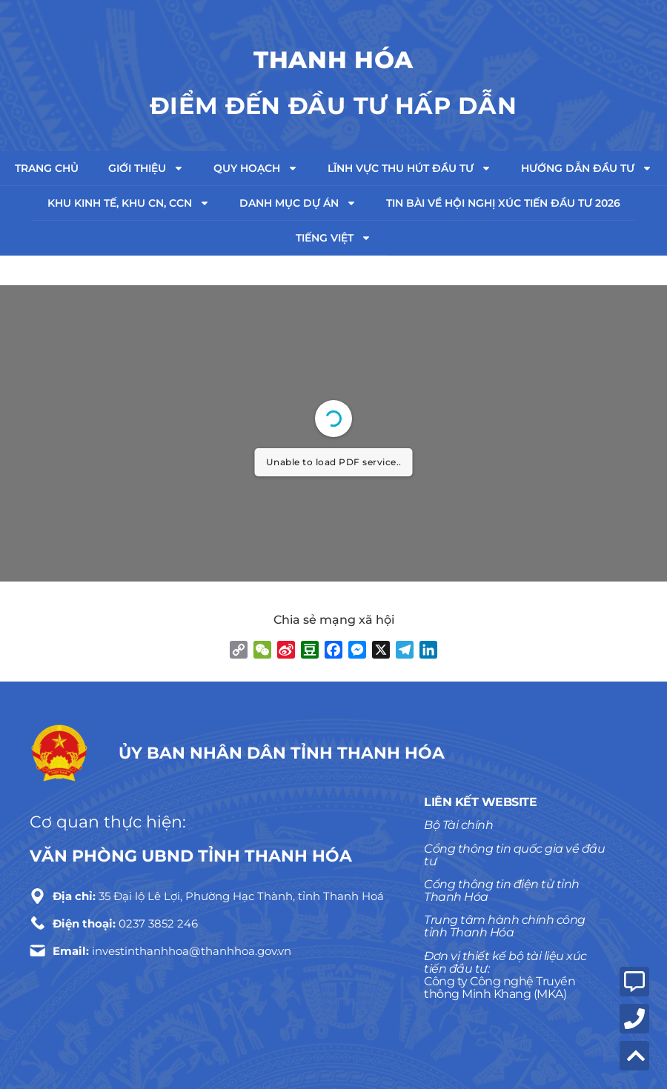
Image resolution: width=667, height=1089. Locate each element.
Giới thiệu (146, 168)
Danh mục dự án (297, 203)
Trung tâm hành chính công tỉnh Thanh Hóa (504, 926)
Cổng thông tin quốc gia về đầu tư (514, 855)
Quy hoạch (255, 168)
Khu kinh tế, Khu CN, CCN (128, 203)
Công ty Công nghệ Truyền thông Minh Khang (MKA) (499, 987)
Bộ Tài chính (458, 825)
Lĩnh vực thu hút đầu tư (409, 168)
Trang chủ (47, 168)
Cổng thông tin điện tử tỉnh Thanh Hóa (502, 890)
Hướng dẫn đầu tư (586, 168)
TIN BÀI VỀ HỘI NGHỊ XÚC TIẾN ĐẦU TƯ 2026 (503, 203)
